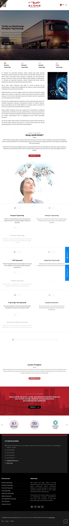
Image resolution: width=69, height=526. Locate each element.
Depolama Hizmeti (6, 504)
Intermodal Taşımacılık (7, 488)
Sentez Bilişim (51, 517)
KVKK (3, 521)
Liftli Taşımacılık (6, 501)
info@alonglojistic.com (12, 460)
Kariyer (7, 521)
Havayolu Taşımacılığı (43, 65)
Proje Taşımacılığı (60, 65)
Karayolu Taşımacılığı (8, 65)
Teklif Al (12, 521)
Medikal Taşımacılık (6, 496)
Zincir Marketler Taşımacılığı (9, 498)
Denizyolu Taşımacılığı (25, 65)
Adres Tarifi (10, 463)
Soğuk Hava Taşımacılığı (8, 493)
